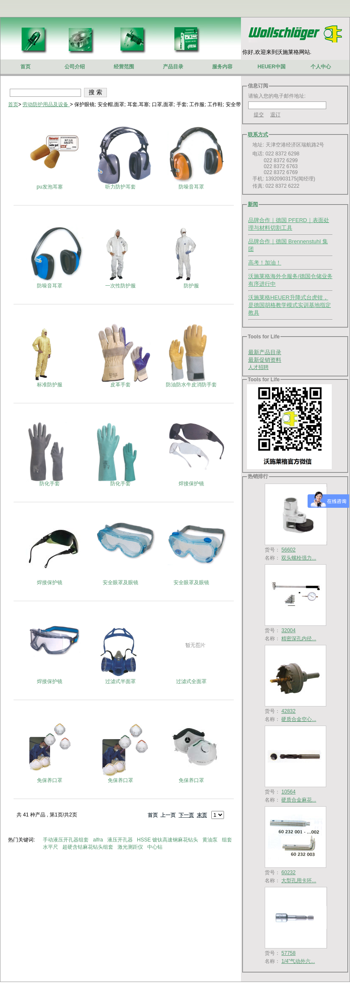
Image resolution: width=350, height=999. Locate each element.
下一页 (186, 815)
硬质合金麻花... (298, 800)
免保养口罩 (49, 780)
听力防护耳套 (120, 187)
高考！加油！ (264, 262)
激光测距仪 (131, 847)
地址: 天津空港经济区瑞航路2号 (286, 145)
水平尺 (51, 847)
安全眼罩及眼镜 (120, 582)
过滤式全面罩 (191, 681)
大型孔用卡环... (298, 881)
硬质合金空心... (298, 719)
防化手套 (49, 484)
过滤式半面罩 (120, 681)
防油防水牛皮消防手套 (191, 385)
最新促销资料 (264, 360)
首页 (13, 104)
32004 (288, 630)
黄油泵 (210, 840)
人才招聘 (258, 367)
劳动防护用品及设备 (46, 104)
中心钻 (155, 847)
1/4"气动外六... (298, 961)
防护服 (191, 286)
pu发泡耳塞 (49, 187)
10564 (288, 792)
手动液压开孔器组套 (66, 840)
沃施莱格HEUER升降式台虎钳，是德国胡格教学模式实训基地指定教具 (289, 305)
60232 (288, 872)
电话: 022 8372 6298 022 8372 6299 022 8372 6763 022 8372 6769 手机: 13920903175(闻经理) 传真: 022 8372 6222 (281, 170)
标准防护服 (49, 385)
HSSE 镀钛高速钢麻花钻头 (168, 840)
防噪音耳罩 (191, 187)
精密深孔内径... (298, 639)
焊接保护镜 (191, 484)
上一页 (168, 815)
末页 (202, 815)
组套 (227, 840)
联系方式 (258, 135)
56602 (288, 550)
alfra (98, 840)
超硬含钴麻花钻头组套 (88, 847)
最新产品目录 (264, 352)
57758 (288, 953)
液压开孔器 (120, 840)
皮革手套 (120, 385)
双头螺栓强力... (298, 558)
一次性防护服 (120, 286)
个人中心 (321, 67)
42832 (288, 711)
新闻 (253, 204)
